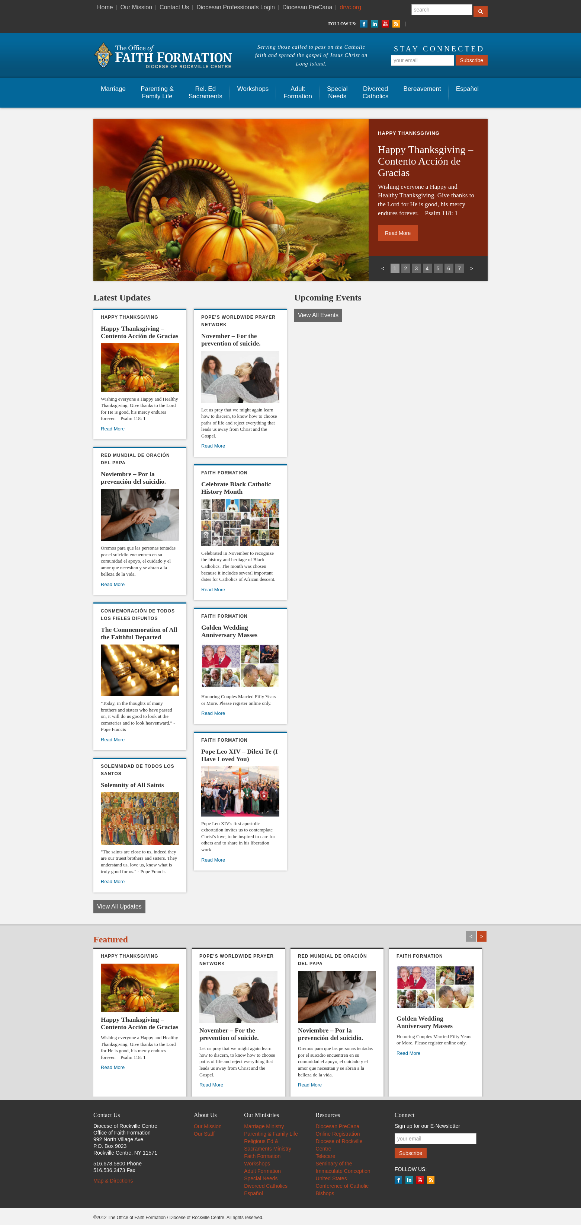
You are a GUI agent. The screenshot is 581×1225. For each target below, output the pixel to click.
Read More (213, 713)
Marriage (113, 88)
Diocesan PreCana (307, 7)
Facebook (363, 24)
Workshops (253, 88)
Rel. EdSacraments (205, 92)
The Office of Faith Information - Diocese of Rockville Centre (162, 55)
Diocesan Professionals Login (235, 7)
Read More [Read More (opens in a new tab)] (398, 233)
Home (105, 7)
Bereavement (422, 88)
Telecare (326, 1156)
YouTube (385, 24)
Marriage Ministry (264, 1126)
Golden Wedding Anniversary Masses (229, 631)
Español (467, 88)
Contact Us (174, 7)
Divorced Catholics (376, 92)
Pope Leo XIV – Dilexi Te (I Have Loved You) (239, 755)
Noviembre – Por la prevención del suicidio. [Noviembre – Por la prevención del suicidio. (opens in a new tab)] (133, 477)
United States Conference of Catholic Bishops (342, 1185)
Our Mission (136, 7)
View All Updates (119, 906)
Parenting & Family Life (157, 92)
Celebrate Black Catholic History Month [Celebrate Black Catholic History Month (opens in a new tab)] (236, 487)
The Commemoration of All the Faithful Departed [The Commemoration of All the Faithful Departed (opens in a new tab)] (139, 633)
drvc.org (350, 7)
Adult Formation (262, 1171)
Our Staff (204, 1134)
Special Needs (260, 1178)
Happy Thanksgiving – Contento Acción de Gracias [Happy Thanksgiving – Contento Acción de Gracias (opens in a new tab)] (425, 161)
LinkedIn (374, 24)
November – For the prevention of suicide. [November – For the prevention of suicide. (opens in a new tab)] (231, 339)
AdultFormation (297, 92)
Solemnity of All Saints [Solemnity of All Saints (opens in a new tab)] (132, 785)
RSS (396, 24)
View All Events (318, 315)
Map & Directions (113, 1181)
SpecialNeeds (337, 92)
